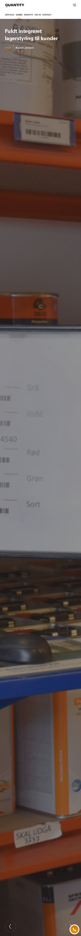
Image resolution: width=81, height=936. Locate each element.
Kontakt (47, 14)
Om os (38, 14)
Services (9, 14)
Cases (19, 14)
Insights (28, 14)
